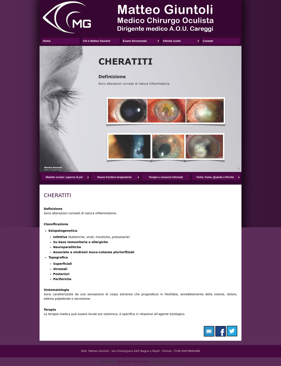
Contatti (208, 41)
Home (46, 41)
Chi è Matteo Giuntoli (96, 41)
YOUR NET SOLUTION (133, 361)
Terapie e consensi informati (166, 177)
